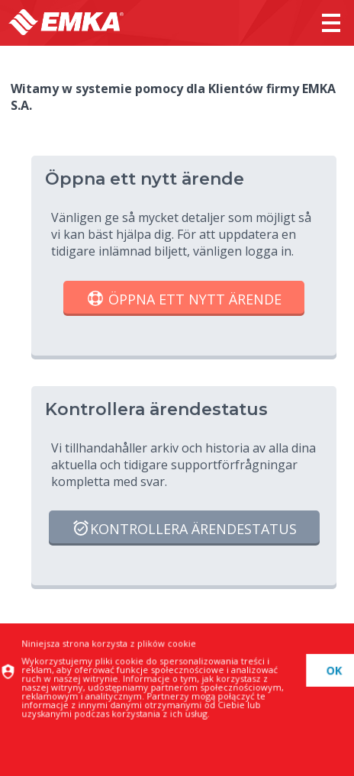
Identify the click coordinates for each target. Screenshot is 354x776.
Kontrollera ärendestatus (184, 530)
